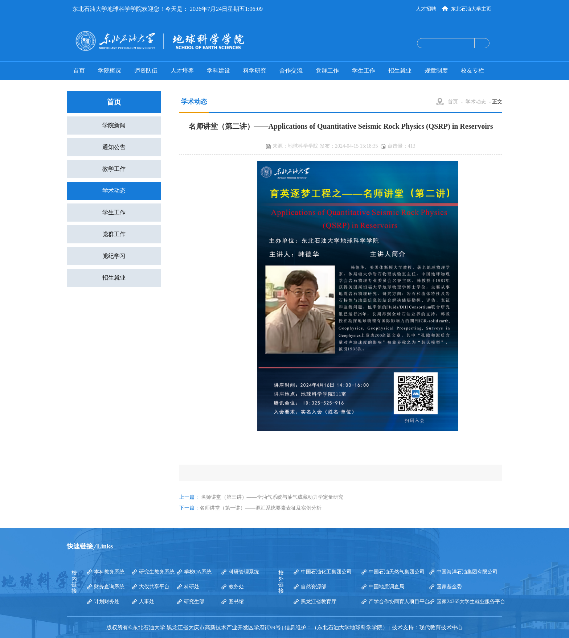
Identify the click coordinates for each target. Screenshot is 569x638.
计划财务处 (106, 601)
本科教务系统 (109, 572)
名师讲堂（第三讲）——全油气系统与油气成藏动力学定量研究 (272, 497)
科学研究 (254, 70)
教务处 (236, 586)
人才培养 (182, 70)
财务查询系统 (109, 586)
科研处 (191, 586)
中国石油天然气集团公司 (397, 572)
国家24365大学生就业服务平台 (471, 601)
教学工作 (114, 169)
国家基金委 (449, 586)
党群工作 (327, 70)
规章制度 (436, 70)
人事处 (146, 601)
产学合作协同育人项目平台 (399, 601)
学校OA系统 (198, 572)
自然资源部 (313, 586)
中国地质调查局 (386, 586)
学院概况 (109, 70)
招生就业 (400, 70)
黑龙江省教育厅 (318, 601)
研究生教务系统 (157, 572)
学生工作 (363, 70)
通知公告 (114, 147)
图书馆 (236, 601)
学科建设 (218, 70)
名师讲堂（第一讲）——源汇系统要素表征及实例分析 (261, 508)
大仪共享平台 (154, 586)
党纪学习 (114, 256)
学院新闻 (114, 125)
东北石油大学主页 (471, 9)
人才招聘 (426, 9)
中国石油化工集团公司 (326, 572)
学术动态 (114, 191)
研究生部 (194, 601)
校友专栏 (472, 70)
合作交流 (291, 70)
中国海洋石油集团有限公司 (467, 572)
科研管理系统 (244, 572)
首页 (79, 70)
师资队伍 (145, 70)
